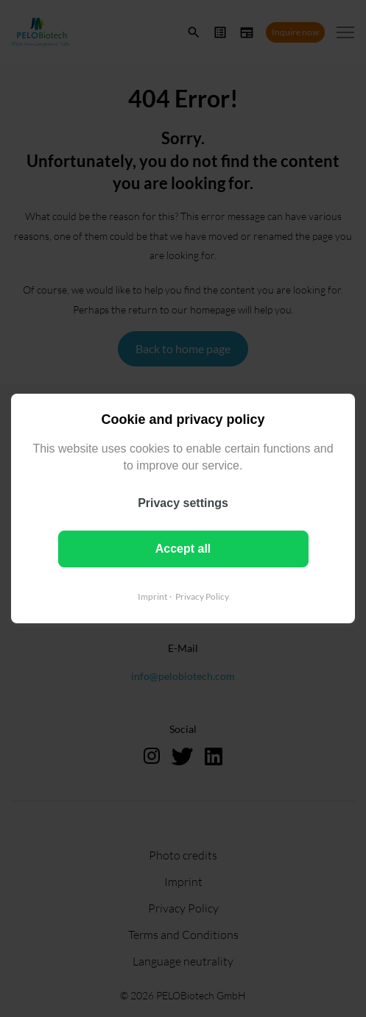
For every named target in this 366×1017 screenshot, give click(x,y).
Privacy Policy (202, 596)
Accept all (183, 548)
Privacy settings (183, 503)
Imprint (152, 596)
